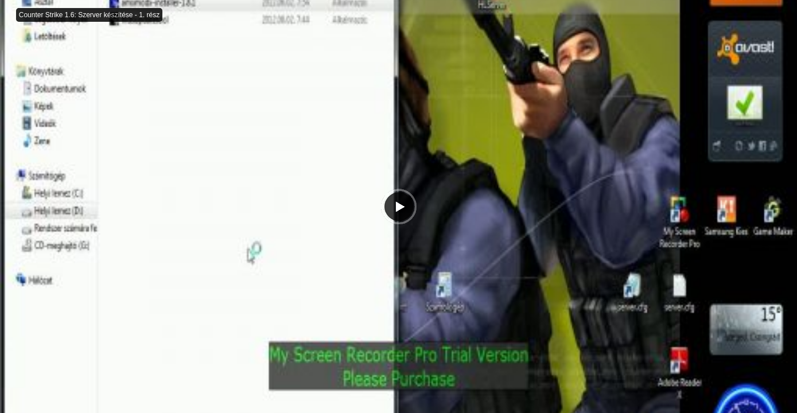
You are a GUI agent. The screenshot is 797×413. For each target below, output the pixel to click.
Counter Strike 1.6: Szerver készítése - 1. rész (89, 15)
